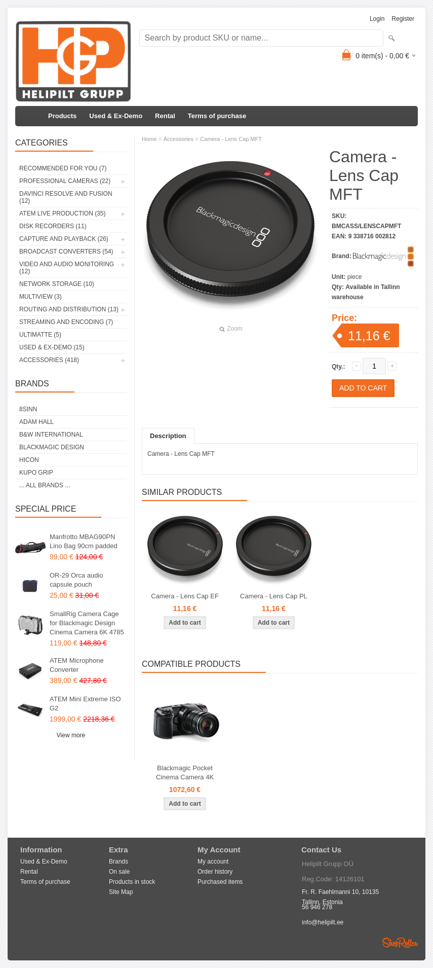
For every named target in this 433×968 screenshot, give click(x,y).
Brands (118, 861)
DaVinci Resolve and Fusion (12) (65, 197)
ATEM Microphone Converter (77, 665)
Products (62, 116)
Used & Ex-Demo (115, 116)
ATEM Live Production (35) (62, 213)
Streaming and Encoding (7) (66, 322)
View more (71, 735)
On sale (119, 871)
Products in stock (132, 881)
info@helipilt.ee (322, 922)
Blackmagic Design (51, 447)
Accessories (178, 139)
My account (213, 861)
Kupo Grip (36, 472)
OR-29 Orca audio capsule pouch (76, 579)
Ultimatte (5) (40, 334)
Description (168, 436)
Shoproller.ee (400, 943)
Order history (215, 871)
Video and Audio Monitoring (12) (66, 268)
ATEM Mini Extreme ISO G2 (85, 703)
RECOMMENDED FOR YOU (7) (62, 168)
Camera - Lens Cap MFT (231, 139)
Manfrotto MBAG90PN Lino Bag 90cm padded (83, 541)
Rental (165, 116)
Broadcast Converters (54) (66, 251)
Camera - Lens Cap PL (273, 596)
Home (149, 139)
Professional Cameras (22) (64, 181)
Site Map (121, 891)
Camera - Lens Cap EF (185, 596)
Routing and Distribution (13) (69, 309)
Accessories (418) (49, 360)
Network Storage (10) (56, 284)
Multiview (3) (40, 296)
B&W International (51, 434)
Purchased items (220, 881)
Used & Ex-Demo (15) (52, 347)
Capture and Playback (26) (63, 238)
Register (402, 18)
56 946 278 (317, 907)
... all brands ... (44, 485)
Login (377, 18)
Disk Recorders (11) (53, 226)
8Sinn (28, 409)
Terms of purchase (217, 116)
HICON (29, 459)
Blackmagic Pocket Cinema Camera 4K (185, 772)
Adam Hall (36, 421)
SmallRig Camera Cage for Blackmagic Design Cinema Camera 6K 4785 (87, 623)
